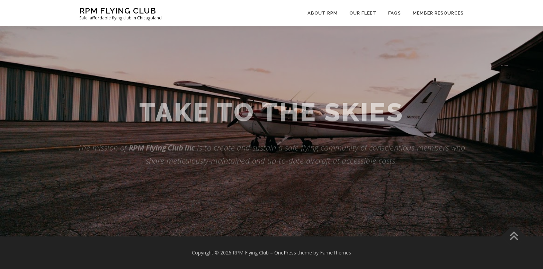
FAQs (394, 13)
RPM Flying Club (117, 10)
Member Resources (438, 13)
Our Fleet (362, 13)
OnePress (285, 252)
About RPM (323, 13)
